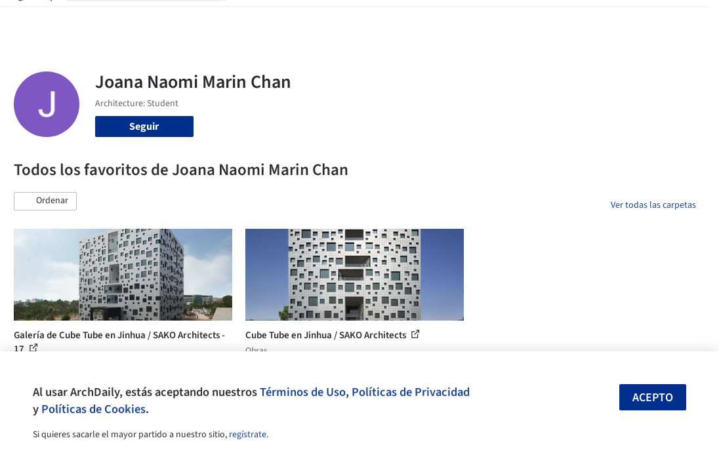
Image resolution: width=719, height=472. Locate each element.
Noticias (423, 18)
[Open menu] (685, 18)
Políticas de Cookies (93, 409)
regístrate (247, 434)
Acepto (652, 397)
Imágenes (293, 18)
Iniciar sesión (533, 18)
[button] (45, 201)
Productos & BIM (360, 18)
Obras (250, 18)
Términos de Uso (303, 392)
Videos (465, 18)
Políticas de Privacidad (411, 392)
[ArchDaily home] (34, 18)
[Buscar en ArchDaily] (156, 18)
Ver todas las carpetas (653, 205)
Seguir (144, 126)
